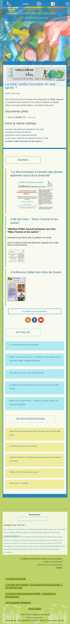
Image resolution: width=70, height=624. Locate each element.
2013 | (10, 529)
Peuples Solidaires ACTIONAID (37, 549)
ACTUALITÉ (23, 332)
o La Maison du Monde (15, 579)
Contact (35, 620)
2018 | (31, 529)
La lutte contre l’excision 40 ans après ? (24, 141)
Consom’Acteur (51, 537)
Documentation (40, 540)
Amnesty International (35, 532)
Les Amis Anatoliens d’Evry (20, 546)
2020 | (41, 529)
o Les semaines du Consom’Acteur (44, 585)
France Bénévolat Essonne (36, 543)
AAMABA (12, 532)
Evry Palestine (22, 543)
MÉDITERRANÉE (50, 546)
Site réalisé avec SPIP (56, 621)
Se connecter (24, 620)
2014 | (14, 529)
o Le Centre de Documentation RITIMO (22, 594)
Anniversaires (47, 532)
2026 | (6, 532)
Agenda (25, 4)
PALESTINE (23, 549)
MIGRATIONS (60, 546)
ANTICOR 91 (56, 532)
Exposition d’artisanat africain (18, 132)
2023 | (55, 529)
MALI (42, 546)
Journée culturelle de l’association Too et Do (24, 129)
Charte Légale (34, 609)
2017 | (27, 529)
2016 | (23, 529)
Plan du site (11, 620)
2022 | (51, 529)
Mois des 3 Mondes (11, 549)
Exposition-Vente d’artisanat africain (21, 135)
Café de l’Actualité (25, 537)
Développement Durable (27, 540)
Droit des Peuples (50, 540)
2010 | (6, 529)
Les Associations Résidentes (18, 603)
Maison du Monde (34, 546)
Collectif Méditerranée (39, 537)
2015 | (18, 529)
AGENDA (23, 159)
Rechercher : (35, 514)
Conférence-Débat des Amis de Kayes (35, 272)
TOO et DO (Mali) (35, 17)
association (12, 536)
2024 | (60, 529)
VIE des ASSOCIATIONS (30, 418)
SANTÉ (50, 549)
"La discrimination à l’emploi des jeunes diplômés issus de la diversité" (36, 173)
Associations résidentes (35, 13)
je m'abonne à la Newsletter (34, 311)
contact (59, 568)
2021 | (46, 529)
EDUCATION (14, 543)
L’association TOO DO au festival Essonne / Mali (26, 138)
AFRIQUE (18, 532)
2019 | (36, 529)
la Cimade (48, 543)
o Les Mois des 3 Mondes (16, 585)
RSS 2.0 (44, 620)
